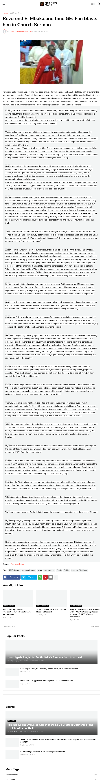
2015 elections (16, 13)
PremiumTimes (18, 564)
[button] (3, 4)
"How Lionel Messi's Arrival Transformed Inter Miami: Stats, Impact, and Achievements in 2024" (58, 740)
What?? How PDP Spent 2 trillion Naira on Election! (51, 610)
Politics (66, 570)
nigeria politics (49, 570)
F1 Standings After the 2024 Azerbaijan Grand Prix (42, 751)
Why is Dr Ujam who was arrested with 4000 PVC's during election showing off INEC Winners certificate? (85, 613)
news (40, 570)
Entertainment (51, 774)
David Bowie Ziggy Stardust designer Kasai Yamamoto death (46, 681)
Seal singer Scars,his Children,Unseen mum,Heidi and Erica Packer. (49, 669)
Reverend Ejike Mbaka (79, 570)
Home (5, 13)
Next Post (95, 626)
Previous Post (10, 626)
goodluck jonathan (29, 570)
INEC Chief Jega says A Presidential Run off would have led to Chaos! (17, 612)
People (59, 570)
